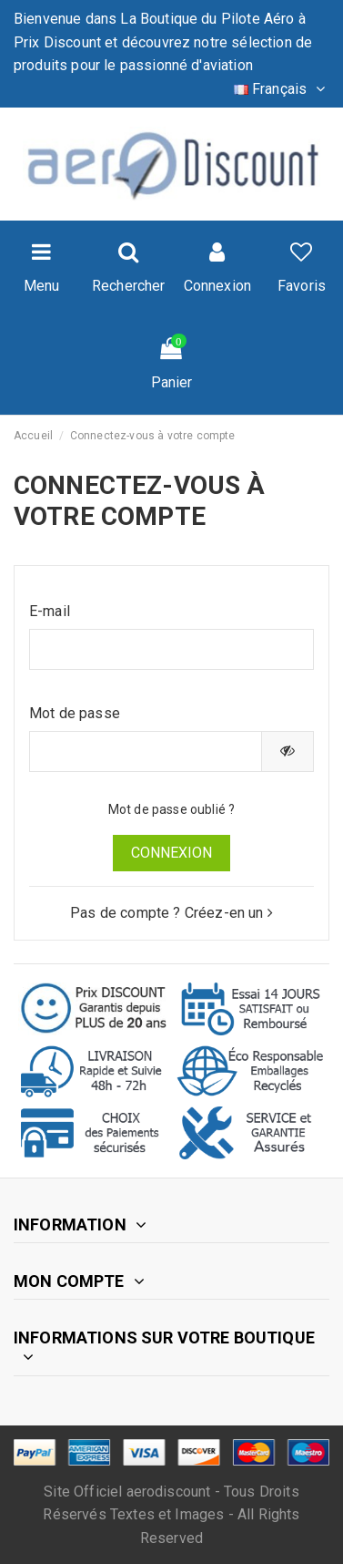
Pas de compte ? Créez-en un (171, 912)
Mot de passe (74, 713)
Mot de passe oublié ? (171, 809)
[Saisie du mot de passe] (145, 751)
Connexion (171, 852)
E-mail (49, 611)
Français (281, 89)
